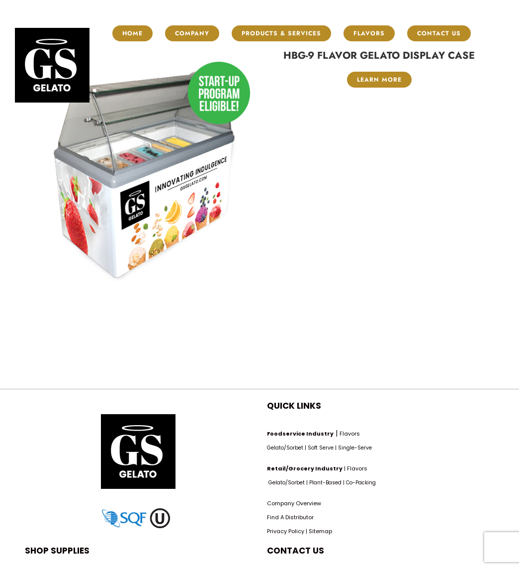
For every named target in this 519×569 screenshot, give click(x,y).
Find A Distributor (290, 517)
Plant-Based (325, 482)
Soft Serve (321, 448)
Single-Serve (355, 448)
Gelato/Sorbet (285, 448)
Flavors (350, 434)
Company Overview (294, 503)
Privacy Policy (285, 531)
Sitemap (320, 531)
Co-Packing (361, 482)
